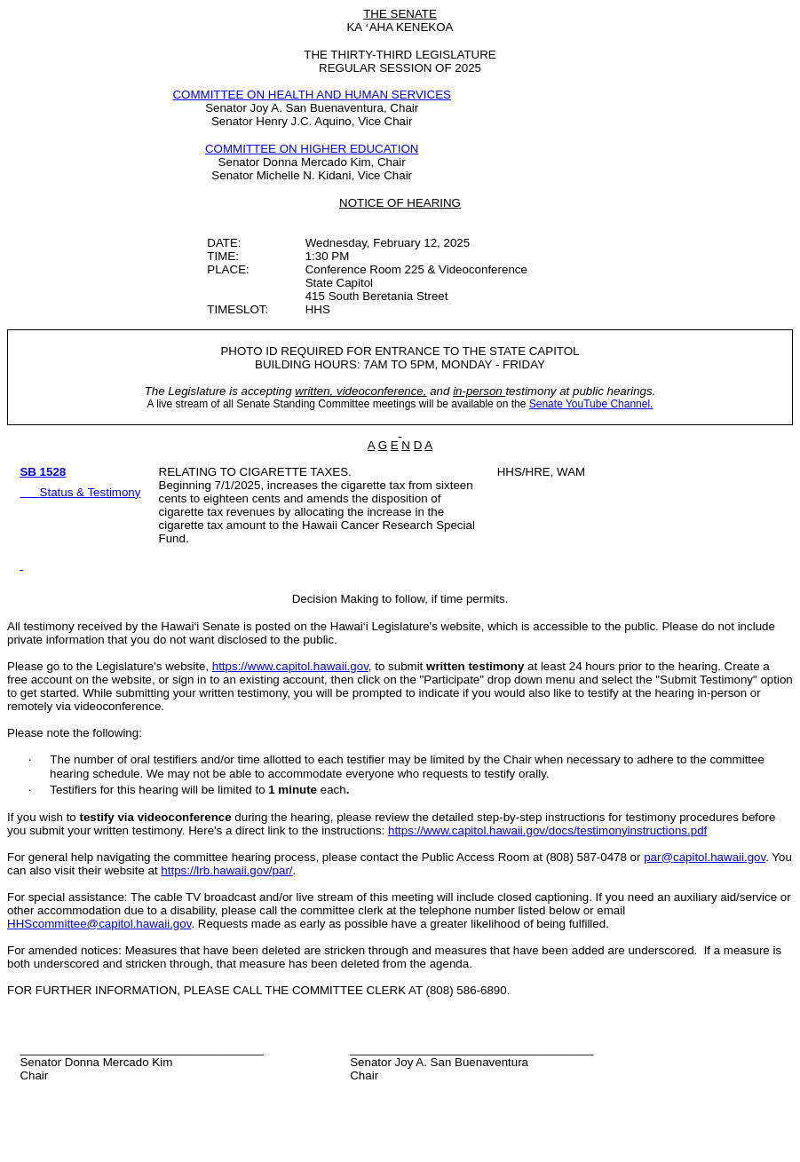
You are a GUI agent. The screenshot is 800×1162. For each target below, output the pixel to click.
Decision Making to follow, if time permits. (400, 598)
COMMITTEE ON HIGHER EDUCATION (311, 148)
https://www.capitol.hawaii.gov (290, 666)
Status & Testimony (90, 492)
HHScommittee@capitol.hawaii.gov (99, 923)
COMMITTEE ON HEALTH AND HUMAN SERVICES (311, 94)
